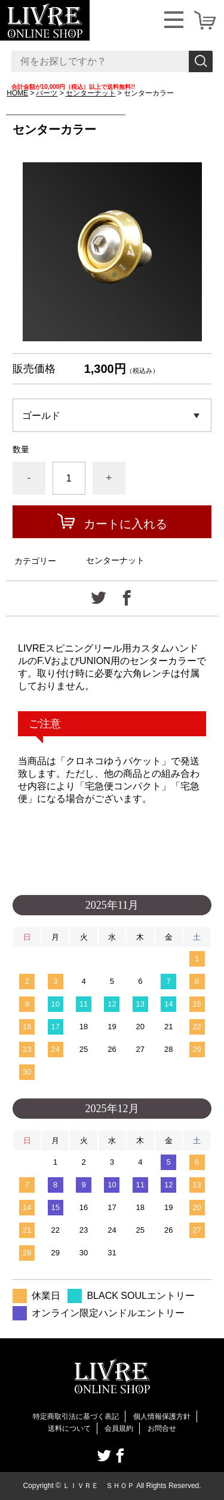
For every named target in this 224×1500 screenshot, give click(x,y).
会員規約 (119, 1428)
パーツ (46, 93)
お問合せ (162, 1428)
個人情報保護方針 (162, 1416)
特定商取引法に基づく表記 (76, 1416)
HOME (17, 93)
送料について (69, 1428)
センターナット (91, 93)
